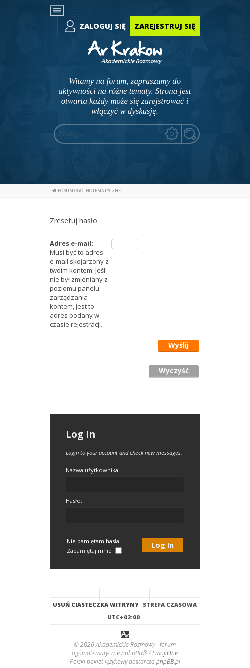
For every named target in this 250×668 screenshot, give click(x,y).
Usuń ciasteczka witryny (96, 604)
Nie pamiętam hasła (93, 541)
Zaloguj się (103, 26)
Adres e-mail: (72, 243)
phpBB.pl (168, 662)
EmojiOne (165, 653)
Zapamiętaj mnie (94, 550)
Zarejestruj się (165, 26)
